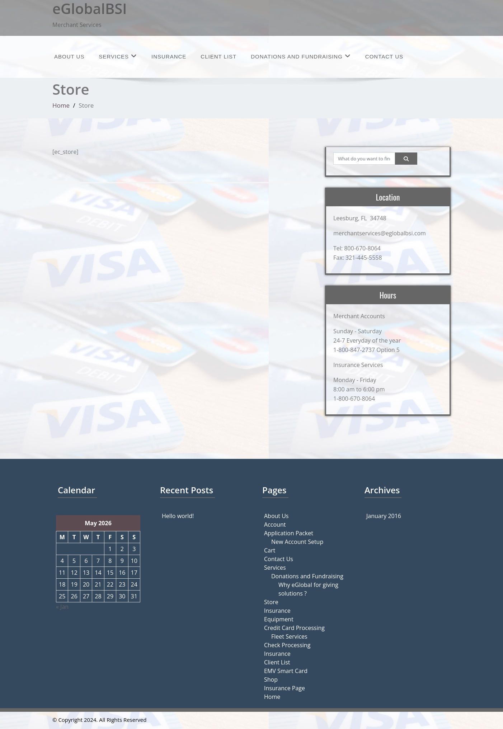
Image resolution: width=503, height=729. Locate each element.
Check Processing (287, 645)
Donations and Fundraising (301, 56)
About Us (69, 56)
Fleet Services (289, 636)
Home (61, 105)
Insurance (168, 56)
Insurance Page (284, 688)
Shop (271, 679)
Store (271, 602)
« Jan (62, 607)
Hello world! (178, 516)
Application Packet (288, 533)
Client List (218, 56)
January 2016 (383, 516)
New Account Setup (297, 542)
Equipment (278, 619)
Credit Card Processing (294, 628)
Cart (269, 550)
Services (118, 56)
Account (275, 524)
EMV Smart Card (285, 671)
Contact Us (384, 56)
